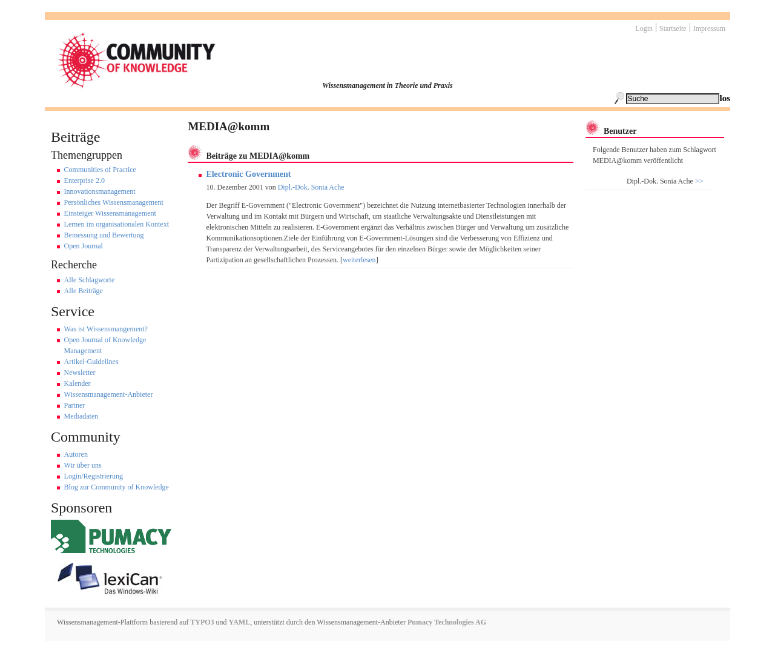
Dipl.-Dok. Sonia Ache (311, 187)
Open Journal (83, 246)
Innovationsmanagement (100, 191)
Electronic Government (248, 174)
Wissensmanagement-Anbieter (108, 394)
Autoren (76, 454)
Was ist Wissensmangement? (106, 329)
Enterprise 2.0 (84, 180)
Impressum (709, 28)
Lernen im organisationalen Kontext (116, 224)
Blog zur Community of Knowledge (116, 487)
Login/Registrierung (93, 476)
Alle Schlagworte (89, 280)
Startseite (673, 28)
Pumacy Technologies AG (446, 622)
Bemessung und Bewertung (104, 235)
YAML (240, 622)
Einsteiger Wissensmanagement (110, 213)
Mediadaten (81, 416)
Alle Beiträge (83, 291)
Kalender (77, 383)
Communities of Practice (100, 169)
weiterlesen (359, 260)
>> (698, 181)
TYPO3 (201, 622)
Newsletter (80, 372)
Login (644, 28)
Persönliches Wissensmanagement (113, 202)
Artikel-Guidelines (91, 361)
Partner (74, 405)
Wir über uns (83, 465)
